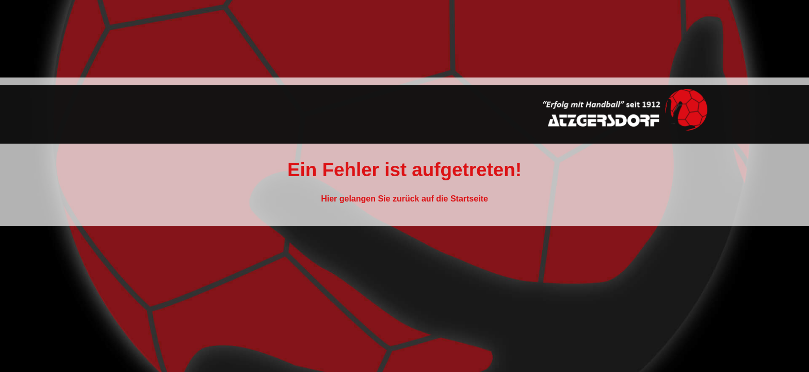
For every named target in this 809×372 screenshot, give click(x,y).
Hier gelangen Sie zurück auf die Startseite (404, 198)
